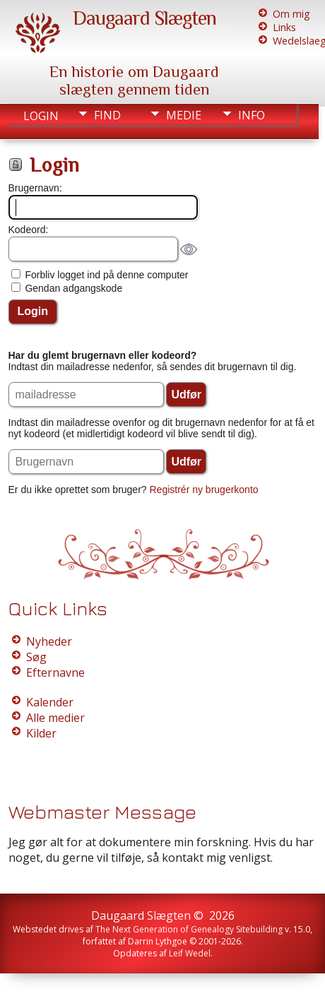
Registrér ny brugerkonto (204, 489)
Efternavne (55, 672)
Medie (183, 115)
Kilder (41, 733)
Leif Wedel (190, 953)
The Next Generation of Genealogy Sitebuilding (189, 929)
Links (284, 27)
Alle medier (55, 717)
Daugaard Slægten (144, 18)
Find (107, 115)
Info (251, 115)
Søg (36, 657)
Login (41, 116)
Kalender (49, 702)
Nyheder (49, 641)
